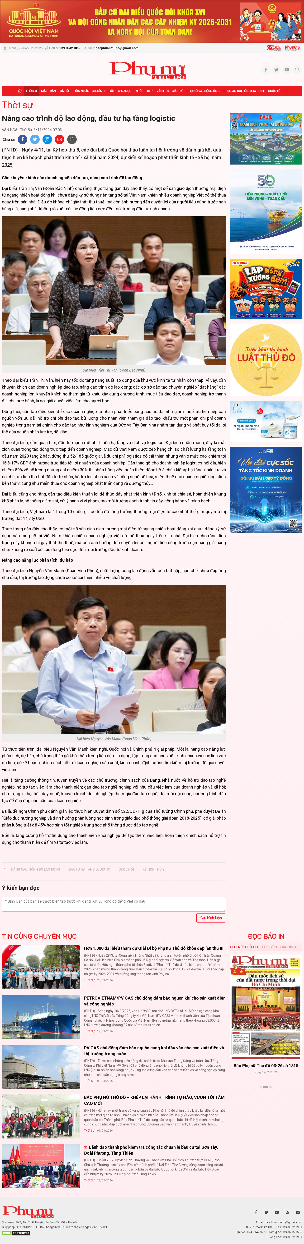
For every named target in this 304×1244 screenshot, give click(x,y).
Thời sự (31, 91)
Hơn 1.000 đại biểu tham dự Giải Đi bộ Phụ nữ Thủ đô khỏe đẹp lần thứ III (153, 948)
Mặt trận (48, 91)
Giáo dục (124, 91)
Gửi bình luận (211, 918)
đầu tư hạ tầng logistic (89, 869)
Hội (111, 91)
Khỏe (139, 91)
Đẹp (150, 91)
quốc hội (126, 869)
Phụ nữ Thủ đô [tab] (244, 947)
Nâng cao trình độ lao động (35, 869)
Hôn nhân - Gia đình (89, 91)
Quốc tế (274, 91)
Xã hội (65, 91)
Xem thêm (266, 1095)
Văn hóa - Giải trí (169, 91)
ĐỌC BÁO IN (266, 936)
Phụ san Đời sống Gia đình (243, 91)
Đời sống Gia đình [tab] (279, 947)
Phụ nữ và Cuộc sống (202, 91)
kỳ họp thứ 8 (153, 869)
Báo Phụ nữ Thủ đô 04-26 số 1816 (266, 1065)
